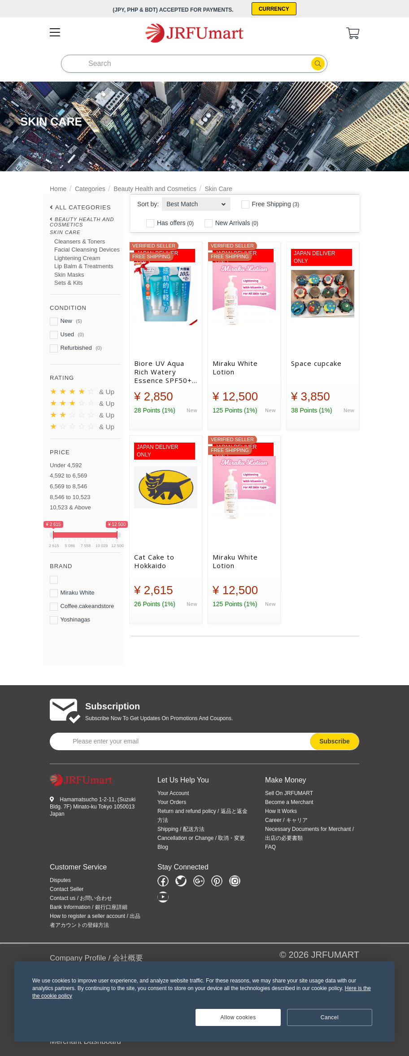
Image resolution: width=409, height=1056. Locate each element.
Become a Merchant (289, 802)
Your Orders (171, 802)
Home (58, 188)
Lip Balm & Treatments (83, 266)
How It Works (281, 811)
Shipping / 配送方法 (180, 829)
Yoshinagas (70, 620)
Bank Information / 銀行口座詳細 (88, 907)
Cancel (330, 1017)
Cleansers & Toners (79, 241)
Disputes (60, 880)
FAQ (270, 847)
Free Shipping (270, 204)
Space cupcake (316, 363)
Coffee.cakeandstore (82, 607)
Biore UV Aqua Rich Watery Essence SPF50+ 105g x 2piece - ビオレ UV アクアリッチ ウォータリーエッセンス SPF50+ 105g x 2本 (164, 371)
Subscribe (334, 741)
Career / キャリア (286, 820)
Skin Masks (69, 274)
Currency (274, 9)
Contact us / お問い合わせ (81, 898)
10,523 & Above (70, 507)
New (66, 321)
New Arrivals (231, 223)
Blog (162, 847)
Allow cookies (238, 1017)
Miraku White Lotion (235, 367)
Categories (90, 188)
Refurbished (76, 348)
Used (67, 335)
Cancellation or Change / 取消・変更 (201, 838)
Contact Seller (66, 889)
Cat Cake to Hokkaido (154, 561)
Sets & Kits (68, 282)
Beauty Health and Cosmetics (154, 188)
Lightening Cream (77, 258)
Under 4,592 (66, 465)
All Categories (83, 207)
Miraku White (72, 593)
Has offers (170, 223)
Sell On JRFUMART (289, 793)
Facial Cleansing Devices (87, 249)
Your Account (173, 793)
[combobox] (196, 201)
